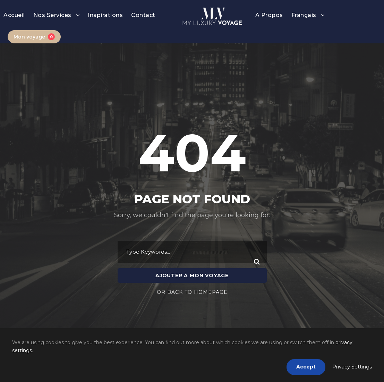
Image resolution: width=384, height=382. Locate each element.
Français (303, 15)
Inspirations (105, 15)
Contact (143, 15)
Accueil (14, 15)
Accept (306, 367)
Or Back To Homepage (192, 282)
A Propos (269, 15)
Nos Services (52, 15)
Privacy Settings (352, 367)
